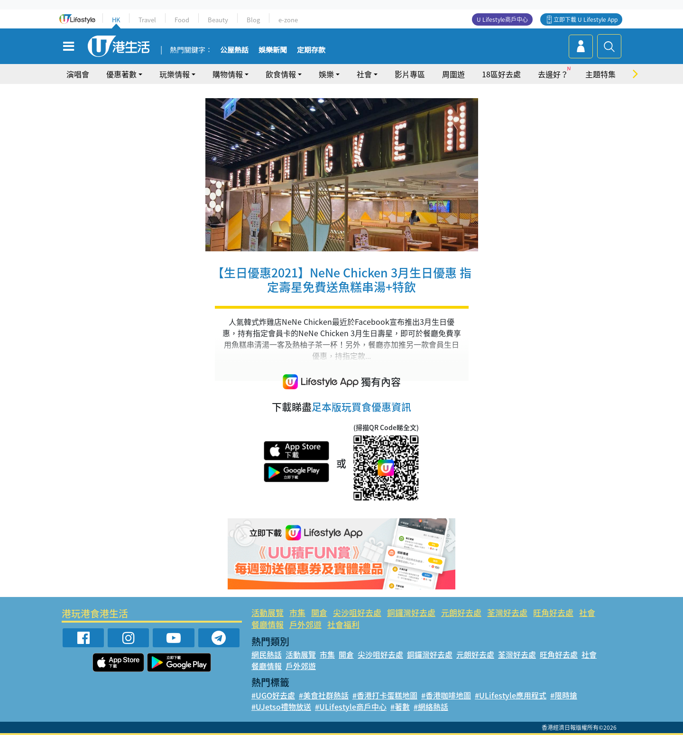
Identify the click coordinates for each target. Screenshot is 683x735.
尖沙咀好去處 (357, 612)
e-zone (288, 19)
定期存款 (311, 50)
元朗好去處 (461, 612)
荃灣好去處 (507, 612)
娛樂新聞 (272, 50)
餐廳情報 (267, 624)
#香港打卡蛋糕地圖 (384, 695)
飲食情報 (281, 74)
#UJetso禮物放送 (281, 706)
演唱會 (77, 74)
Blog (253, 19)
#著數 (400, 706)
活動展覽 (267, 612)
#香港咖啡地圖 (446, 695)
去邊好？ (553, 74)
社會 (364, 74)
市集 (297, 612)
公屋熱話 (234, 50)
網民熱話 (266, 654)
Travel (147, 19)
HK (116, 19)
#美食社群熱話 (324, 695)
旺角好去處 (553, 612)
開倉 (319, 612)
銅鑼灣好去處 (411, 612)
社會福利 (343, 624)
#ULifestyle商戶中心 (351, 706)
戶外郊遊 (305, 624)
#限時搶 (563, 695)
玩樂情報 (174, 74)
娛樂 (326, 74)
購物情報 (227, 74)
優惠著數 (121, 74)
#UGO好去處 (273, 695)
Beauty (218, 19)
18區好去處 (501, 74)
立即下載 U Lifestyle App (586, 19)
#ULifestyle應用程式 (510, 695)
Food (182, 19)
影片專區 (410, 74)
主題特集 (600, 74)
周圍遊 (453, 74)
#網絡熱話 (431, 706)
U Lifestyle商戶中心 (502, 19)
